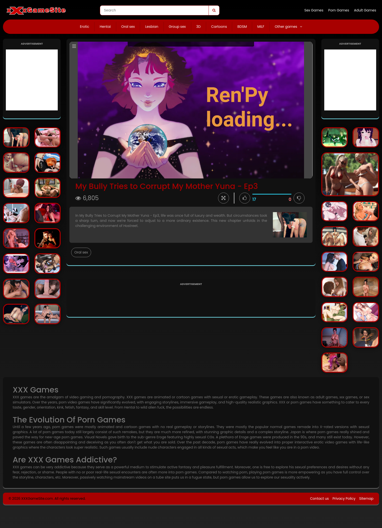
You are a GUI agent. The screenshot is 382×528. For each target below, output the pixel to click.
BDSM (242, 26)
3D (198, 26)
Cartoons (219, 26)
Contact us (319, 498)
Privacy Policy (344, 498)
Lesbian (151, 26)
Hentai (105, 26)
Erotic (84, 26)
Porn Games (338, 10)
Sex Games (313, 10)
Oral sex (128, 26)
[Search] (214, 10)
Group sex (177, 26)
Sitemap (366, 498)
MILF (260, 26)
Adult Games (365, 10)
